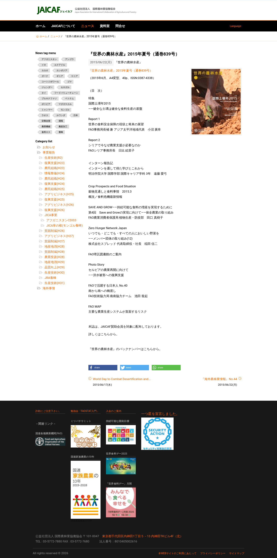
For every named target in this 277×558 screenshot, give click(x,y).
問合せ (120, 26)
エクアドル (59, 65)
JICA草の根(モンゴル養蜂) (64, 225)
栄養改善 (46, 121)
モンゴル (65, 109)
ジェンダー (47, 87)
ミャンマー (47, 109)
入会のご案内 (113, 411)
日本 (75, 115)
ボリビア (46, 104)
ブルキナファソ (49, 98)
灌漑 (61, 121)
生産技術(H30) (54, 272)
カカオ (45, 70)
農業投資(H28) (54, 257)
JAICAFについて (63, 26)
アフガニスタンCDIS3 (61, 220)
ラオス (45, 115)
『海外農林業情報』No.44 (219, 379)
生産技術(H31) (54, 283)
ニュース (87, 26)
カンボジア (61, 70)
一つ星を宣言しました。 (160, 414)
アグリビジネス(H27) (59, 236)
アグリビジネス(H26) (59, 204)
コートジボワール (50, 81)
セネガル (65, 87)
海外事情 (48, 288)
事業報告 (48, 152)
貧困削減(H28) (54, 252)
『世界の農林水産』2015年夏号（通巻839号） (120, 70)
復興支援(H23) (54, 163)
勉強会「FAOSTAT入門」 (85, 411)
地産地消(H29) (54, 262)
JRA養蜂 (50, 278)
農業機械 (46, 126)
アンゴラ (69, 59)
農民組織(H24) (54, 178)
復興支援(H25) (54, 199)
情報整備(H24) (54, 173)
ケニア (74, 76)
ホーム (40, 26)
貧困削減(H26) (54, 231)
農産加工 (63, 126)
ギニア (59, 76)
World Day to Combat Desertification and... (122, 379)
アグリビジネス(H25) (59, 194)
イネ (44, 65)
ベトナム (69, 98)
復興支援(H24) (54, 184)
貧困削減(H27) (54, 241)
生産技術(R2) (53, 157)
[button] (102, 367)
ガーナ (45, 76)
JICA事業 (50, 215)
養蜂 (61, 132)
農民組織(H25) (54, 189)
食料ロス (46, 132)
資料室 (105, 26)
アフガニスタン (49, 59)
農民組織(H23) (54, 168)
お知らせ (48, 147)
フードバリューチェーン (66, 93)
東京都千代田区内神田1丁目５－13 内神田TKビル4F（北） (142, 536)
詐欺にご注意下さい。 (48, 411)
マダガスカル (65, 104)
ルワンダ (60, 115)
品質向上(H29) (54, 267)
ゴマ (69, 81)
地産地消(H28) (54, 246)
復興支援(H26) (54, 210)
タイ (44, 93)
